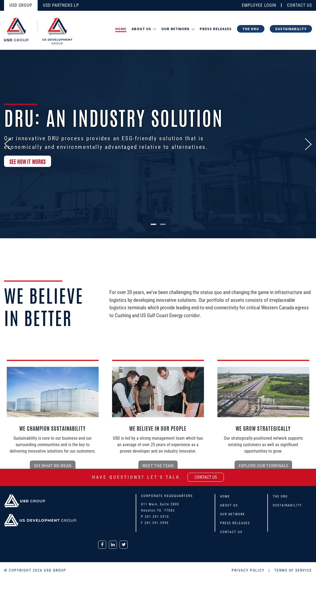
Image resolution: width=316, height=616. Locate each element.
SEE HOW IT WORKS (27, 162)
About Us (141, 28)
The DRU (250, 28)
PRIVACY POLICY (249, 570)
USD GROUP (20, 5)
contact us (206, 477)
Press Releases (216, 28)
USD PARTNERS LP (61, 5)
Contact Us (231, 532)
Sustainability (291, 28)
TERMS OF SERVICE (293, 570)
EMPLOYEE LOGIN (259, 5)
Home (120, 28)
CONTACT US (299, 5)
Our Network (175, 28)
